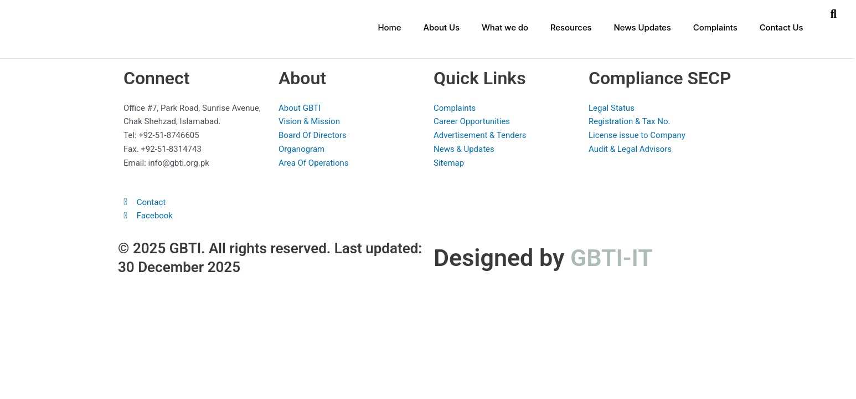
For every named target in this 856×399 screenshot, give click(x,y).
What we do (505, 27)
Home (389, 27)
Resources (571, 27)
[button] (833, 14)
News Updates (642, 27)
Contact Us (781, 27)
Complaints (715, 27)
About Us (441, 27)
